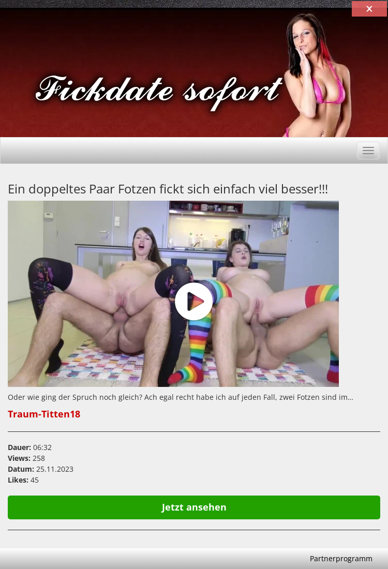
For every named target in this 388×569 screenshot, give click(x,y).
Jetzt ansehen (194, 507)
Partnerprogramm (341, 558)
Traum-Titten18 (44, 414)
